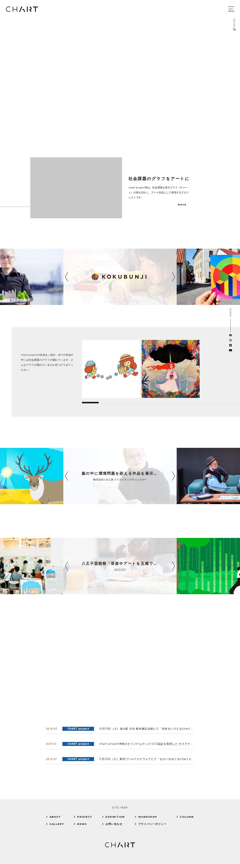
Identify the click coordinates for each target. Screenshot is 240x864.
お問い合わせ (114, 824)
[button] (66, 277)
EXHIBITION (115, 817)
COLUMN (187, 817)
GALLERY (57, 824)
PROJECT (84, 817)
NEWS (82, 824)
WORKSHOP (147, 817)
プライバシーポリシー (152, 824)
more (182, 204)
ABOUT (55, 817)
